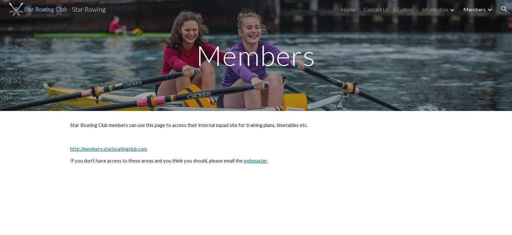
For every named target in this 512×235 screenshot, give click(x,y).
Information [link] (435, 9)
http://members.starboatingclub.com (108, 149)
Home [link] (348, 9)
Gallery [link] (405, 9)
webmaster (255, 161)
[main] (256, 55)
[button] (504, 9)
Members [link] (474, 9)
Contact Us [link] (376, 9)
